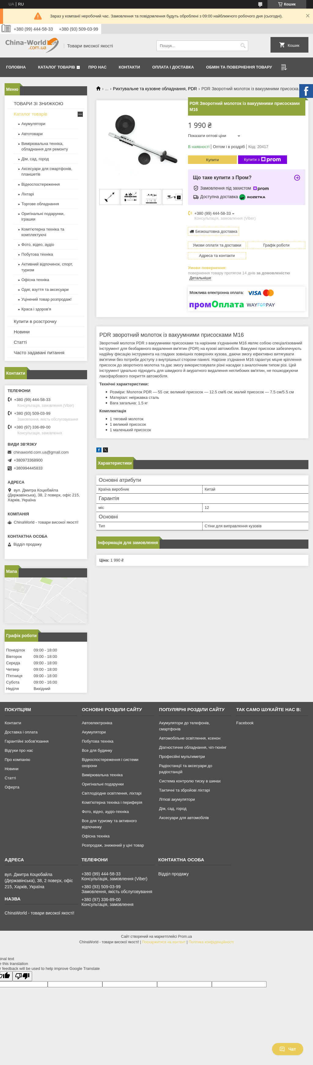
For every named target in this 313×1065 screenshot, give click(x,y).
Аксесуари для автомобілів (184, 817)
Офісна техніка (35, 279)
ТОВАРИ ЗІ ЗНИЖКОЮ (38, 103)
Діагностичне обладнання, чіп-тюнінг (192, 747)
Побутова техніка (37, 254)
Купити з (262, 159)
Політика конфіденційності (211, 942)
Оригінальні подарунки (103, 784)
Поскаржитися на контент (164, 942)
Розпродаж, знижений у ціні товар (113, 845)
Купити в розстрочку (35, 321)
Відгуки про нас (19, 750)
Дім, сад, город (35, 159)
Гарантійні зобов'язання (27, 741)
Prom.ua (185, 936)
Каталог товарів (56, 67)
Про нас (97, 67)
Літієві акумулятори (177, 799)
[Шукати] (243, 45)
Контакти (129, 67)
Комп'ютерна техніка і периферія (112, 802)
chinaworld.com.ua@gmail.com (41, 452)
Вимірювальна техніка (102, 775)
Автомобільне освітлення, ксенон (189, 738)
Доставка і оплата (21, 732)
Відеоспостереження (40, 184)
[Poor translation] (22, 976)
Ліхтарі (27, 194)
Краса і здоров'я (36, 309)
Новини (22, 331)
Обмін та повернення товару (239, 67)
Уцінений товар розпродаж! (46, 299)
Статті (20, 342)
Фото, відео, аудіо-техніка (105, 811)
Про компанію (17, 759)
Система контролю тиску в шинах (190, 781)
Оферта (12, 787)
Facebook (245, 723)
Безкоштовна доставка (216, 231)
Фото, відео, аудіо (37, 244)
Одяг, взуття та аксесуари (44, 289)
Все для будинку (97, 750)
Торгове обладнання (40, 204)
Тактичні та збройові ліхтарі (184, 790)
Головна (16, 67)
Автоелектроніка (97, 723)
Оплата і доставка (173, 67)
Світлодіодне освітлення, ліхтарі (112, 793)
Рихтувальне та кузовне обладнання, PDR (155, 88)
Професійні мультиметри (182, 756)
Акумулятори (33, 123)
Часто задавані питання (39, 352)
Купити (212, 160)
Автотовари (32, 134)
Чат (287, 1049)
